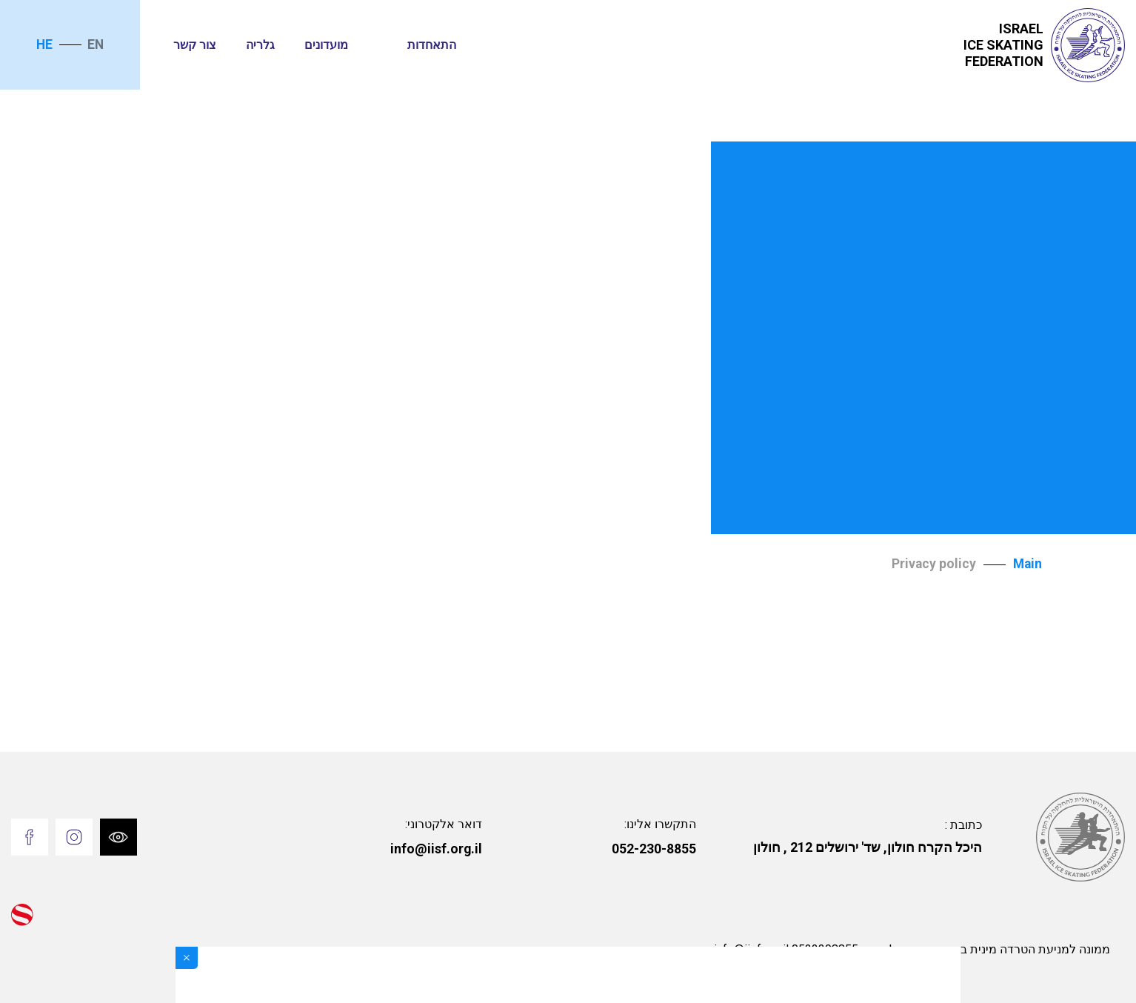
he (44, 44)
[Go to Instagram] (74, 837)
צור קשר (194, 45)
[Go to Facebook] (29, 837)
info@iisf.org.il (436, 849)
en (95, 44)
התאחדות (431, 45)
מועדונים (326, 45)
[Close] (187, 958)
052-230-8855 (654, 849)
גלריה (260, 45)
